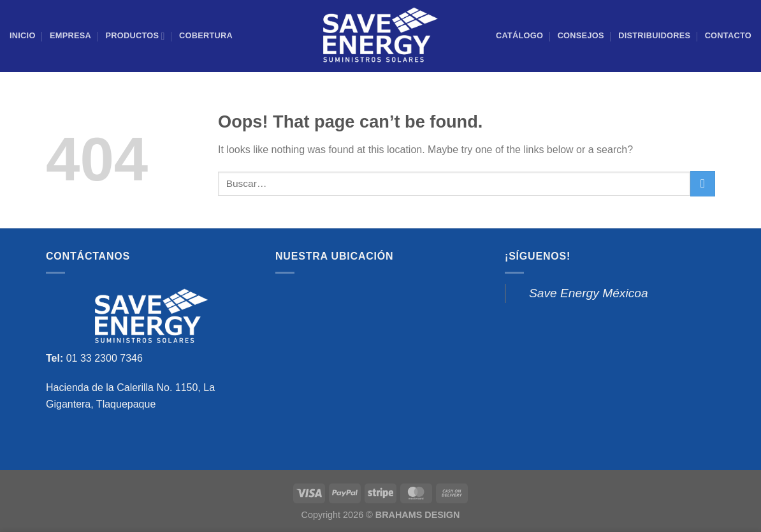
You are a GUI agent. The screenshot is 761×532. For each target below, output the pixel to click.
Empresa (70, 35)
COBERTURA (206, 35)
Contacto (728, 35)
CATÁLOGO (519, 35)
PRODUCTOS (134, 36)
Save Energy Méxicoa (588, 293)
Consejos (581, 35)
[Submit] (702, 183)
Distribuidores (654, 35)
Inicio (23, 35)
